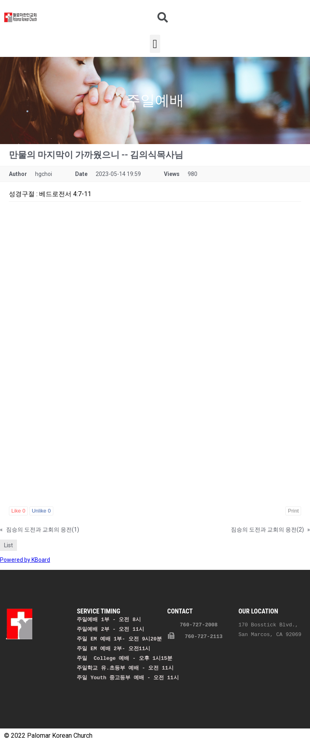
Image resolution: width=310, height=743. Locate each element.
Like (18, 511)
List (8, 545)
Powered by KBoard (25, 560)
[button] (155, 44)
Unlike (41, 511)
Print (293, 511)
